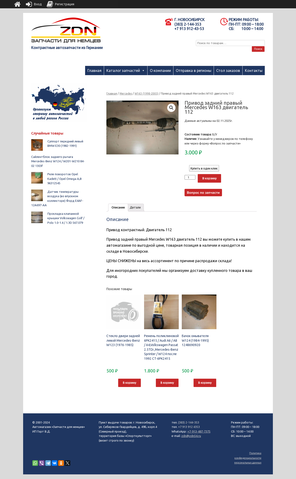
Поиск (258, 48)
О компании (160, 70)
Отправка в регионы (193, 70)
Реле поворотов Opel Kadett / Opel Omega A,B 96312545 (64, 178)
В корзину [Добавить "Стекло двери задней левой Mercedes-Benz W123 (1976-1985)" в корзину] (129, 382)
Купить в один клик (204, 168)
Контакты (253, 70)
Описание (118, 207)
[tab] (118, 208)
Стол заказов (228, 70)
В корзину (209, 178)
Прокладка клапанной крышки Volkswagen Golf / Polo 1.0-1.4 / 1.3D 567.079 (65, 218)
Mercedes (126, 93)
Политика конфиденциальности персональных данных (247, 458)
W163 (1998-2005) (146, 93)
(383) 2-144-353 (188, 422)
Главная (94, 70)
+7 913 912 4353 (189, 426)
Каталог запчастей (123, 70)
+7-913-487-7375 (198, 431)
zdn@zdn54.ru (191, 435)
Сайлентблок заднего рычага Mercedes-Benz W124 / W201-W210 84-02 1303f (58, 161)
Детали (135, 207)
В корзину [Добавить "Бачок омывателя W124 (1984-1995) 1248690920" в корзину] (205, 382)
